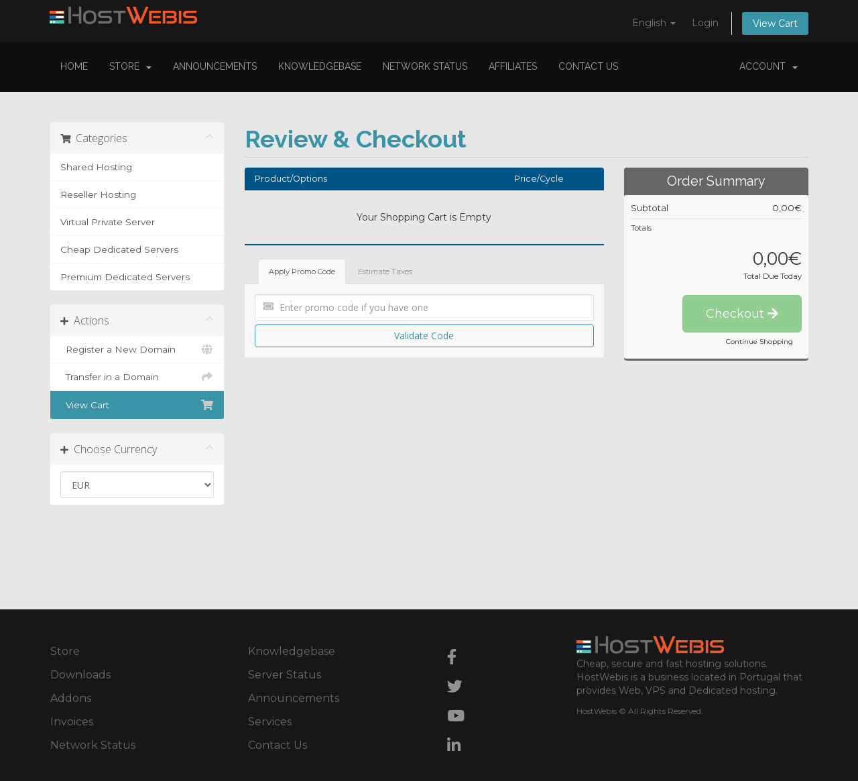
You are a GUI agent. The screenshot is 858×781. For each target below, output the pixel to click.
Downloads (80, 674)
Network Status (425, 66)
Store (130, 66)
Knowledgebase (319, 66)
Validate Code (424, 335)
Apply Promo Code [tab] (302, 271)
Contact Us (588, 66)
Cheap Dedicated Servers (119, 249)
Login (705, 23)
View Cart (775, 23)
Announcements (215, 66)
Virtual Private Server (107, 222)
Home (74, 66)
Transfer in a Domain (137, 377)
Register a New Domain (137, 349)
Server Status (284, 674)
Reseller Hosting (98, 194)
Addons (70, 698)
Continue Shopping (759, 341)
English (654, 23)
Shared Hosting (96, 167)
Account (768, 66)
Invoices (71, 721)
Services (270, 721)
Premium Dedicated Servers (125, 277)
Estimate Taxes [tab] (385, 271)
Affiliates (513, 66)
